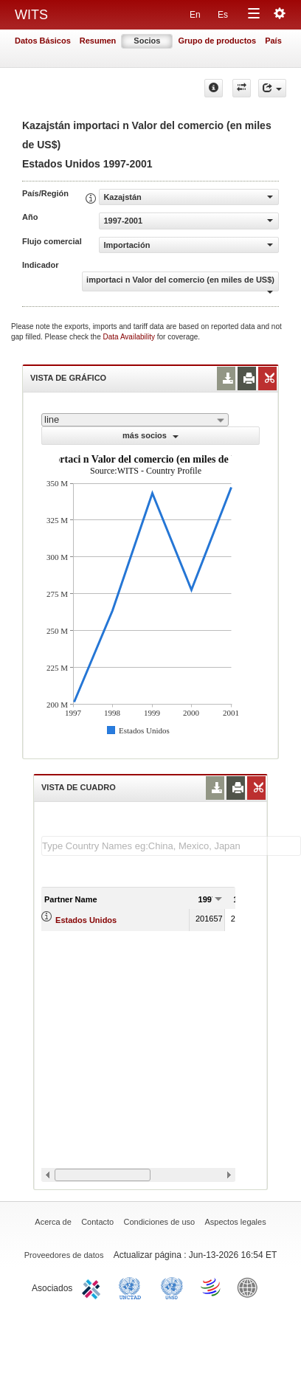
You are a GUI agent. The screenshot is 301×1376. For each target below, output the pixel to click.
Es (223, 15)
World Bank (251, 1286)
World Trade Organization (211, 1286)
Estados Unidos (86, 920)
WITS (31, 14)
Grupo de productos (217, 40)
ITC (93, 1286)
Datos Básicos (43, 40)
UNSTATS (172, 1286)
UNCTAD (133, 1286)
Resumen (98, 40)
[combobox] (135, 419)
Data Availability (130, 337)
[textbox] (171, 846)
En (195, 15)
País (273, 40)
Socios (147, 40)
